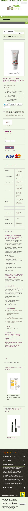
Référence (5, 85)
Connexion (24, 2)
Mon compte (7, 488)
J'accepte (22, 504)
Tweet (6, 104)
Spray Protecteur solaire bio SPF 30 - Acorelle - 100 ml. (13, 397)
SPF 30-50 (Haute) (18, 33)
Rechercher (26, 23)
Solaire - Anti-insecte (8, 33)
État (4, 87)
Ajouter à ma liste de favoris (11, 150)
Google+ (19, 104)
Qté (5, 138)
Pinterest (6, 106)
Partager (12, 104)
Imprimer (9, 125)
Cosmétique (10, 31)
